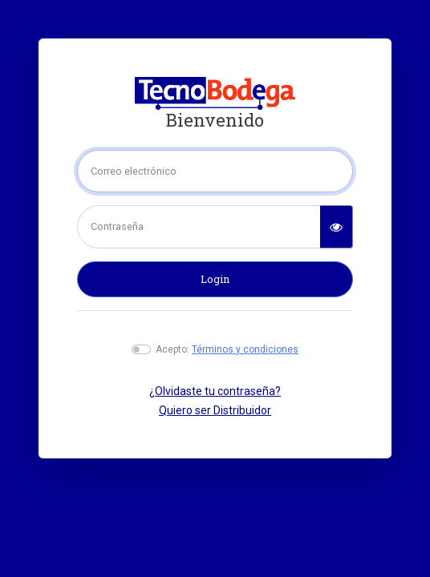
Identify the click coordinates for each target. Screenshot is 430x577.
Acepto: (227, 349)
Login (215, 278)
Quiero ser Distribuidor (215, 410)
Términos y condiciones (245, 349)
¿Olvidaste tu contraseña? (215, 391)
